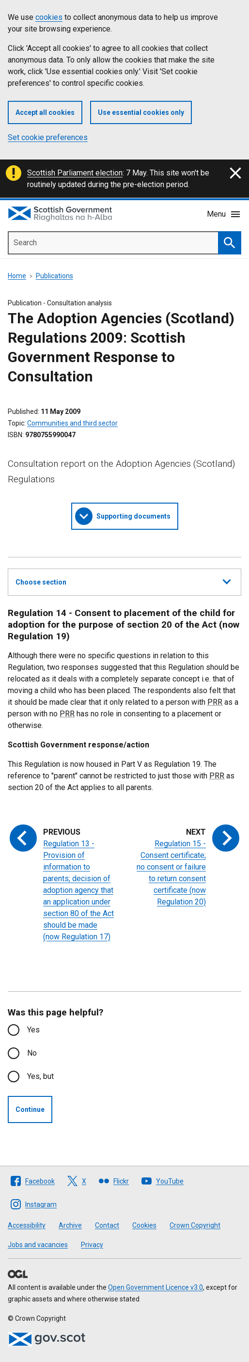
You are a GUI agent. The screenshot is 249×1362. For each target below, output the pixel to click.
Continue (30, 1109)
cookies (48, 17)
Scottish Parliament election (75, 172)
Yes (33, 1029)
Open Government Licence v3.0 (155, 1287)
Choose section (123, 581)
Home (17, 276)
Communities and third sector (72, 423)
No (32, 1053)
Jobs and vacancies (38, 1245)
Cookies (144, 1225)
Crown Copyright (195, 1225)
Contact (107, 1225)
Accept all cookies (45, 112)
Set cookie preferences (48, 137)
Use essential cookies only (141, 112)
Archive (70, 1225)
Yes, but (40, 1076)
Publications (54, 276)
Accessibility (27, 1225)
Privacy (92, 1245)
